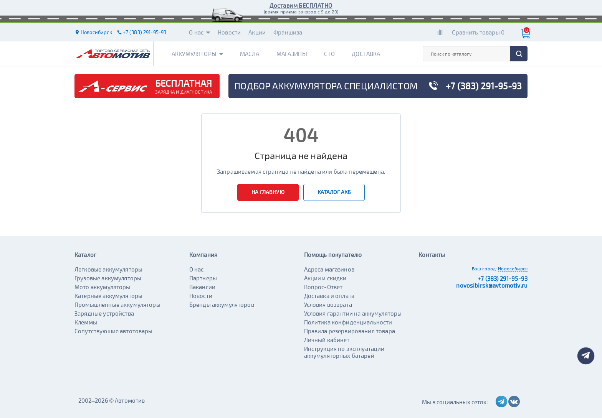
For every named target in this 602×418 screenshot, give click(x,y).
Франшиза (287, 32)
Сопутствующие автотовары (113, 330)
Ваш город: (484, 268)
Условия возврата (328, 304)
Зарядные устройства (104, 313)
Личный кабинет (327, 339)
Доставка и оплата (329, 295)
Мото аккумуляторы (102, 286)
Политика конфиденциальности (348, 322)
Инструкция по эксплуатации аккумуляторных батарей (344, 352)
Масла (250, 53)
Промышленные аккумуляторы (117, 304)
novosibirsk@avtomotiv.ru (492, 285)
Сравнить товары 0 (478, 32)
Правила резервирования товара (349, 330)
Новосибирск (513, 268)
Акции (257, 32)
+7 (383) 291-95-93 (503, 278)
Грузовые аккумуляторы (107, 278)
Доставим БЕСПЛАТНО (301, 5)
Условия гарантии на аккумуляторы (353, 313)
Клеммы (85, 322)
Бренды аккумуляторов (221, 304)
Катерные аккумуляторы (108, 295)
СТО (329, 53)
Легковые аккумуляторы (108, 269)
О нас (199, 32)
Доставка (366, 53)
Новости (229, 32)
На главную (267, 192)
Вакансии (202, 286)
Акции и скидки (325, 278)
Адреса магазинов (329, 269)
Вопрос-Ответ (323, 286)
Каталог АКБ (334, 192)
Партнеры (203, 278)
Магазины (291, 53)
